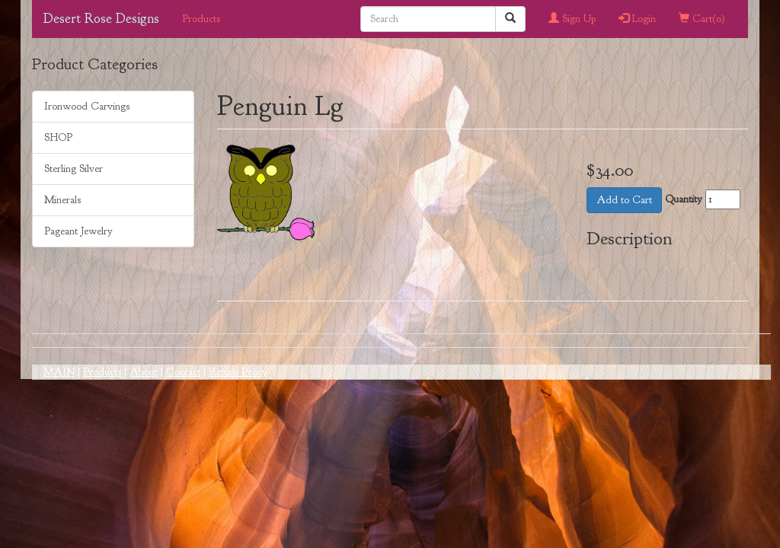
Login (637, 18)
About (143, 371)
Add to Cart (624, 199)
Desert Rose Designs (101, 18)
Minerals (62, 199)
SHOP (58, 137)
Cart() (702, 18)
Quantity (683, 199)
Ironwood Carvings (86, 106)
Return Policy (238, 371)
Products (201, 18)
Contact (183, 371)
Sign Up (572, 18)
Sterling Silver (73, 168)
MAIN (59, 371)
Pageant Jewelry (78, 231)
